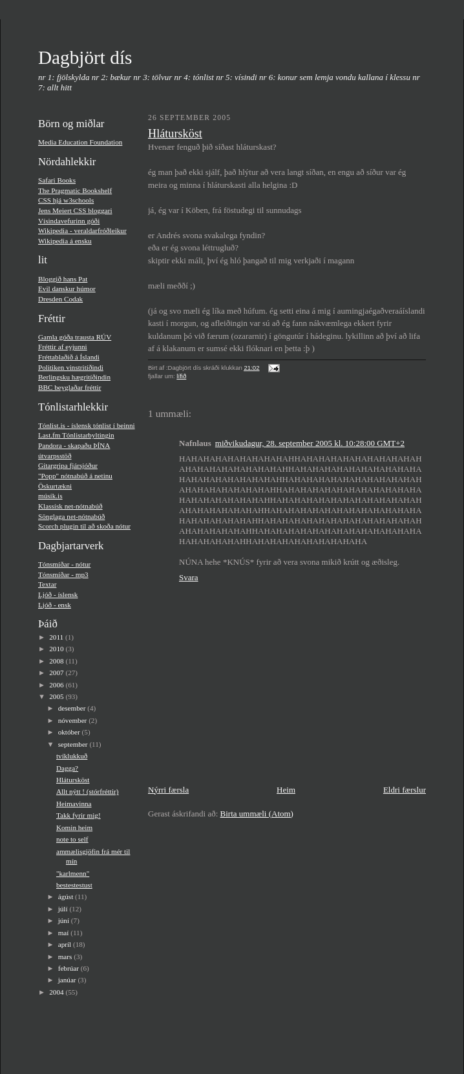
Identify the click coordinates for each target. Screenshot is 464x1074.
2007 (57, 672)
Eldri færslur (404, 790)
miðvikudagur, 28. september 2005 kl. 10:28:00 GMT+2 (310, 443)
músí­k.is (50, 496)
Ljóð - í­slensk (58, 594)
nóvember (73, 720)
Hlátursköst (73, 780)
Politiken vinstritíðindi (70, 367)
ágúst (66, 896)
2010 (57, 649)
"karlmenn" (72, 873)
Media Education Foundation (80, 142)
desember (73, 708)
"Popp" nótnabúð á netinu (75, 476)
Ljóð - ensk (54, 605)
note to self (72, 839)
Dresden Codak (60, 299)
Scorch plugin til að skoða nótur (84, 526)
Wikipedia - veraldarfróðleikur (82, 230)
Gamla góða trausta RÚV (74, 337)
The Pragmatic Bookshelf (75, 190)
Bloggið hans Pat (62, 279)
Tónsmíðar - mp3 (63, 574)
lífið (181, 376)
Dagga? (67, 768)
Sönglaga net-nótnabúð (71, 516)
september (74, 744)
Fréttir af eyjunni (62, 346)
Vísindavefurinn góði (69, 221)
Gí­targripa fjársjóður (68, 465)
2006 (57, 685)
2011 (57, 637)
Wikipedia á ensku (65, 241)
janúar (68, 980)
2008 (57, 661)
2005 (57, 696)
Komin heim (74, 827)
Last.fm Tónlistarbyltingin (76, 435)
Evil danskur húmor (67, 288)
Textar (47, 584)
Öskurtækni (55, 486)
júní (64, 920)
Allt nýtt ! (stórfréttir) (87, 791)
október (70, 732)
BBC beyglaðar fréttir (69, 387)
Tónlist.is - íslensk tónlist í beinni (86, 425)
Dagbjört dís (85, 57)
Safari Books (57, 180)
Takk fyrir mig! (78, 815)
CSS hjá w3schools (66, 200)
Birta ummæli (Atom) (256, 813)
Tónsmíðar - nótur (64, 564)
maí (64, 933)
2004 (57, 992)
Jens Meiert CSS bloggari (75, 210)
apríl (65, 944)
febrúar (69, 968)
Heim (286, 790)
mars (66, 956)
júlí (64, 909)
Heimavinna (74, 803)
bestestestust (74, 885)
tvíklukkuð (71, 756)
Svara (188, 577)
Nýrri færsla (168, 790)
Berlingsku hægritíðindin (74, 377)
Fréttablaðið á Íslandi (69, 357)
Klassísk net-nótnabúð (70, 506)
